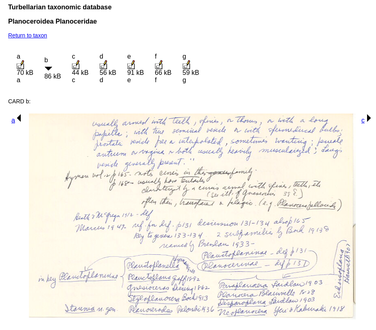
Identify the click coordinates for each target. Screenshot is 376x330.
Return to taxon (27, 35)
